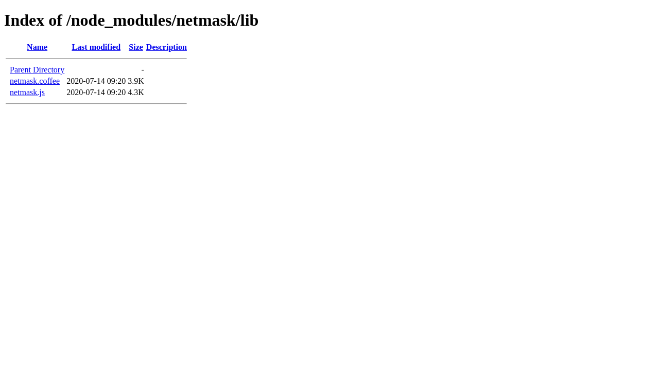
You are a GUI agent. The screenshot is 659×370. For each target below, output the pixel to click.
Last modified (96, 47)
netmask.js (27, 92)
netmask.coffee (35, 81)
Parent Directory (37, 69)
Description (166, 47)
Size (136, 47)
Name (37, 47)
